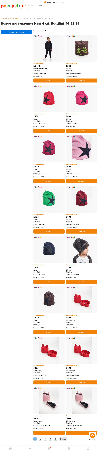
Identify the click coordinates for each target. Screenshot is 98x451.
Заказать (49, 80)
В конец (63, 439)
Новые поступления (14, 18)
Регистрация (58, 2)
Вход (49, 2)
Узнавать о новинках (16, 32)
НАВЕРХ (92, 439)
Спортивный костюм (48, 70)
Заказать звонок (33, 10)
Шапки (81, 70)
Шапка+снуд (81, 321)
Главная (3, 18)
